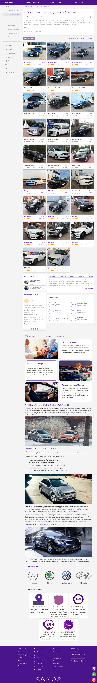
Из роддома (11, 18)
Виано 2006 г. (76, 165)
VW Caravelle (76, 191)
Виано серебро (29, 139)
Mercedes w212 (77, 113)
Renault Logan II (53, 165)
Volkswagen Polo (29, 165)
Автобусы (58, 310)
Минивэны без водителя (32, 31)
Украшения (10, 53)
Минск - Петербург (58, 666)
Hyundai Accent (77, 139)
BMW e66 (51, 242)
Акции (8, 49)
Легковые (58, 303)
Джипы (79, 310)
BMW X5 (51, 191)
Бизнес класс (57, 663)
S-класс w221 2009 (54, 88)
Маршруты (9, 57)
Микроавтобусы (82, 303)
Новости (9, 65)
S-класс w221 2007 (78, 88)
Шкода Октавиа (29, 191)
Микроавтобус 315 (54, 139)
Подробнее (89, 288)
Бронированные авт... (14, 33)
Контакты (52, 2)
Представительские (58, 661)
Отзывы (9, 61)
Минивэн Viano (77, 62)
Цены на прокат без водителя (34, 27)
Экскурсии (9, 68)
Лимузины (80, 317)
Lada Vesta (51, 216)
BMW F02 (75, 216)
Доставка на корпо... (14, 10)
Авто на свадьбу (57, 669)
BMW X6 (27, 268)
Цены (43, 2)
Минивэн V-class (29, 113)
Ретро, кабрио (60, 317)
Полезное (9, 72)
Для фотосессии (13, 22)
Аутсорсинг (11, 37)
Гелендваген (52, 113)
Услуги (33, 6)
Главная (28, 2)
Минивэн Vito (28, 88)
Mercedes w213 (53, 62)
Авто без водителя (13, 14)
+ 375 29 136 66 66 (78, 2)
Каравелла (27, 216)
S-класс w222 (28, 62)
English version (77, 661)
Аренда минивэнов (13, 29)
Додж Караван (53, 268)
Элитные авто (12, 25)
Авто (36, 2)
